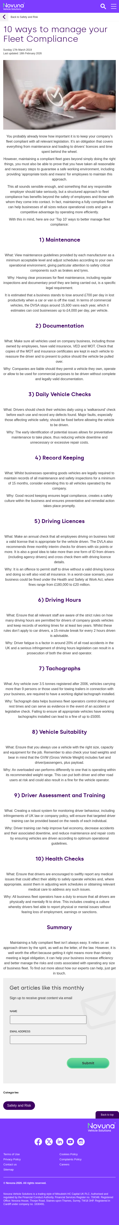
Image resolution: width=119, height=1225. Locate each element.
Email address (20, 1031)
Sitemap (8, 1169)
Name (13, 1011)
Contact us (10, 1164)
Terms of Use (11, 1154)
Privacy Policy (12, 1159)
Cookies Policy (68, 1154)
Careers (64, 1164)
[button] (103, 6)
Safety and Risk (19, 1105)
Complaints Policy (70, 1159)
